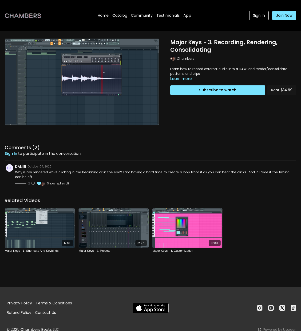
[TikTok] (293, 308)
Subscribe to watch (217, 90)
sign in (11, 153)
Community (142, 15)
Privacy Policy (19, 303)
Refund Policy (19, 312)
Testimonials (168, 15)
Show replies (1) (58, 183)
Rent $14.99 (282, 90)
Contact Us (45, 312)
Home (103, 15)
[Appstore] (151, 308)
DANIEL (21, 166)
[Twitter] (282, 308)
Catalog (119, 15)
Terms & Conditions (54, 303)
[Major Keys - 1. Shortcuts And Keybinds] (40, 250)
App (187, 15)
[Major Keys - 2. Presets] (114, 250)
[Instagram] (259, 308)
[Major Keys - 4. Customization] (187, 250)
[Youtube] (271, 308)
